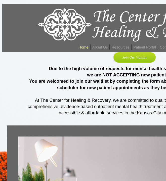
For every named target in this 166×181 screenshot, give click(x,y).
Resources (120, 47)
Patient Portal (144, 47)
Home (83, 47)
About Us (100, 47)
